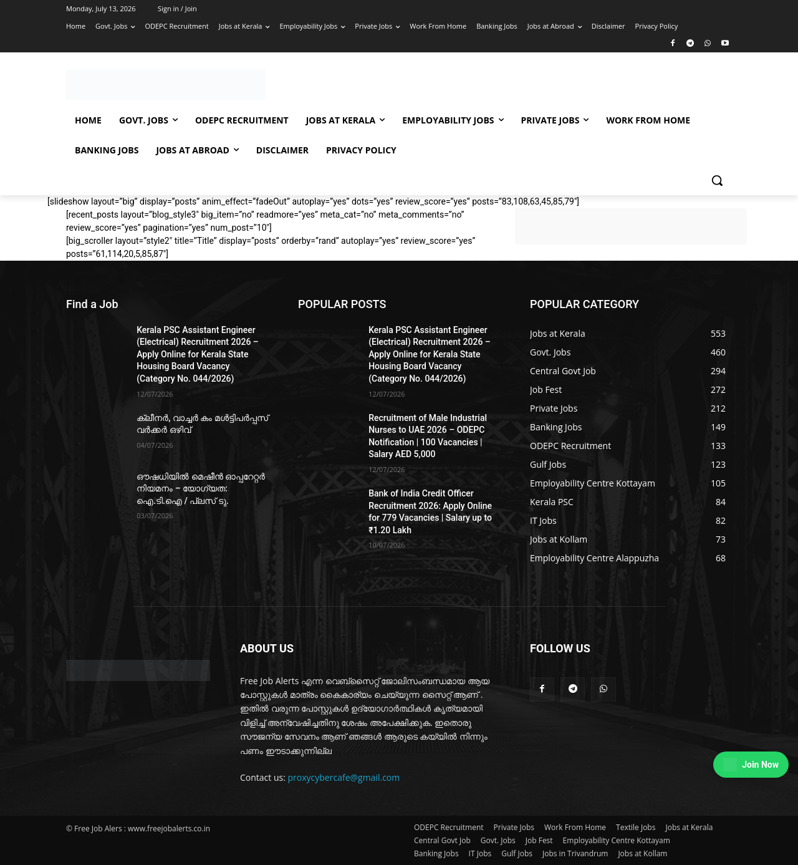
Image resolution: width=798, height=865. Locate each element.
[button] (717, 180)
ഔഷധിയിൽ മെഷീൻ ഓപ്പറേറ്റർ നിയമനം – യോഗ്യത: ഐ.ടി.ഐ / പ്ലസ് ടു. (201, 488)
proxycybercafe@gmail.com (344, 777)
